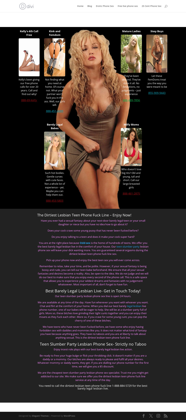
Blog (89, 6)
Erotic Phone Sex (105, 6)
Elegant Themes (40, 415)
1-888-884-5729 (122, 386)
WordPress (69, 415)
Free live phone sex (128, 6)
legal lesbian (134, 306)
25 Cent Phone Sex (151, 6)
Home (80, 6)
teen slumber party (127, 246)
